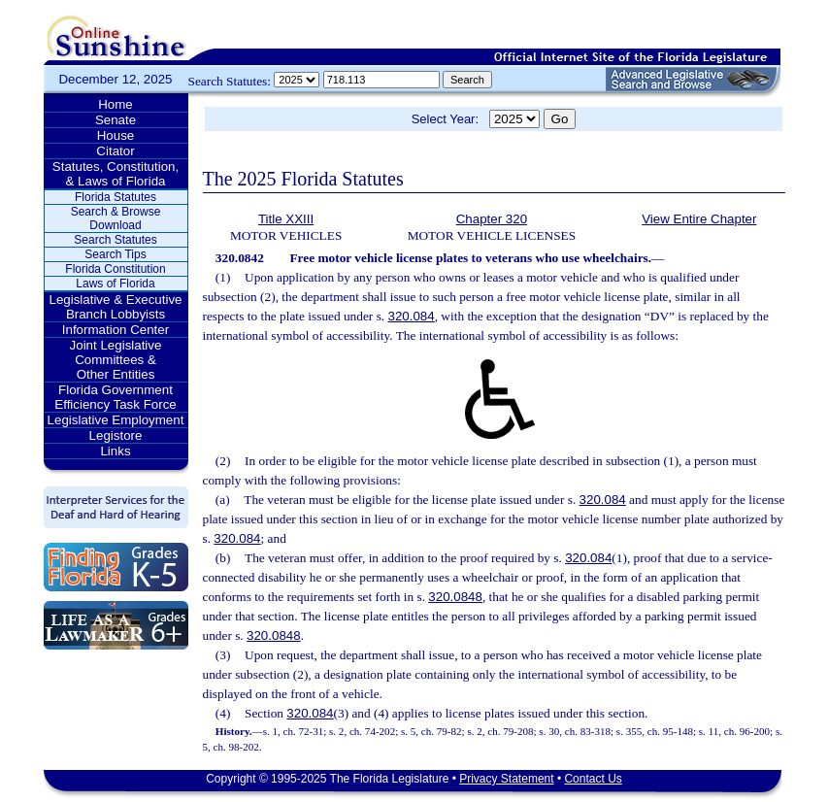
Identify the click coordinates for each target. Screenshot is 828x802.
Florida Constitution (115, 269)
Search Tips (115, 254)
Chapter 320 (491, 219)
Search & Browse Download (116, 218)
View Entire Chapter (699, 219)
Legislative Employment (116, 420)
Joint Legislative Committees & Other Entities (116, 360)
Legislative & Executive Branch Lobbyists (115, 306)
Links (115, 451)
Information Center (115, 329)
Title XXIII (286, 219)
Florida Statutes (115, 197)
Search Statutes (115, 240)
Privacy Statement (506, 778)
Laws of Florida (115, 283)
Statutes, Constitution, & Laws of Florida (115, 173)
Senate (115, 120)
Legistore (116, 435)
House (116, 135)
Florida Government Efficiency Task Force (115, 397)
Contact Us (592, 778)
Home (115, 104)
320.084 (411, 316)
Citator (115, 151)
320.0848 (455, 596)
